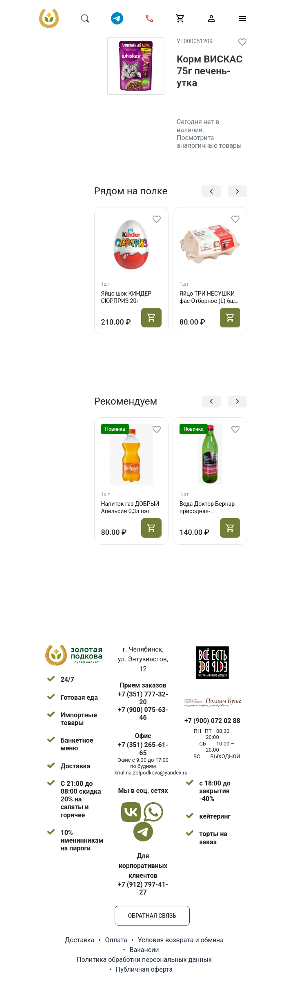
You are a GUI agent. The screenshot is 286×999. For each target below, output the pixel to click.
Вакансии (144, 950)
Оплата (116, 940)
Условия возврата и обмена (181, 940)
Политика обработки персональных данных (144, 959)
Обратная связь (152, 915)
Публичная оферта (144, 969)
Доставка (79, 940)
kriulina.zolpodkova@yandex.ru (151, 773)
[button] (211, 191)
